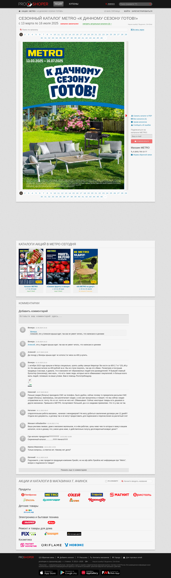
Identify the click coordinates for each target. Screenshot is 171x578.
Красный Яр (97, 500)
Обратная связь (46, 557)
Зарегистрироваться (142, 11)
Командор (51, 500)
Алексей (31, 345)
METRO (32, 11)
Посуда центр (74, 533)
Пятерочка (28, 494)
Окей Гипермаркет (74, 494)
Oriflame (51, 545)
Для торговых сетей (132, 557)
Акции (58, 4)
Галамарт (51, 533)
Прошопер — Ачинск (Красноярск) (33, 4)
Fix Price (28, 533)
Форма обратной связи (141, 155)
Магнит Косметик (28, 545)
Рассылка (82, 557)
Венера (33, 332)
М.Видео (51, 522)
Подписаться (142, 141)
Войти (127, 11)
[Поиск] (135, 4)
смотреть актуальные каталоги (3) (97, 24)
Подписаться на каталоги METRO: (139, 131)
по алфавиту (111, 481)
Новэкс (74, 545)
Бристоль (142, 494)
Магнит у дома (119, 494)
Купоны (73, 4)
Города (116, 557)
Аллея (74, 500)
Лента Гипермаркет (97, 494)
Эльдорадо (28, 522)
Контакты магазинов (99, 557)
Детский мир (28, 511)
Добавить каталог (65, 557)
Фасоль (28, 500)
